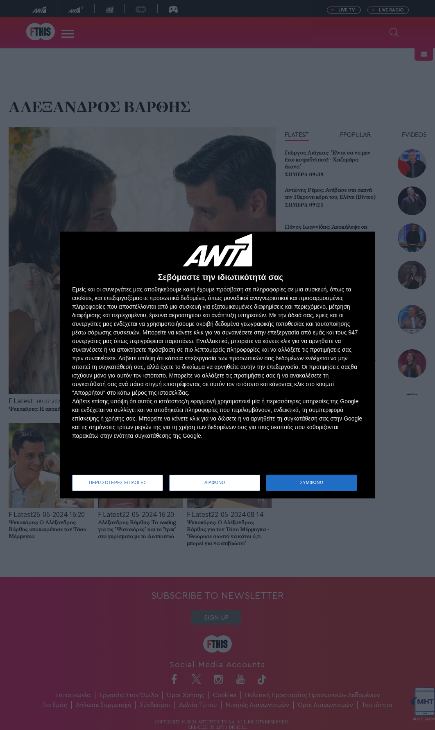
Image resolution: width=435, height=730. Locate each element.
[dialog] (217, 365)
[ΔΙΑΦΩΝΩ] (360, 246)
